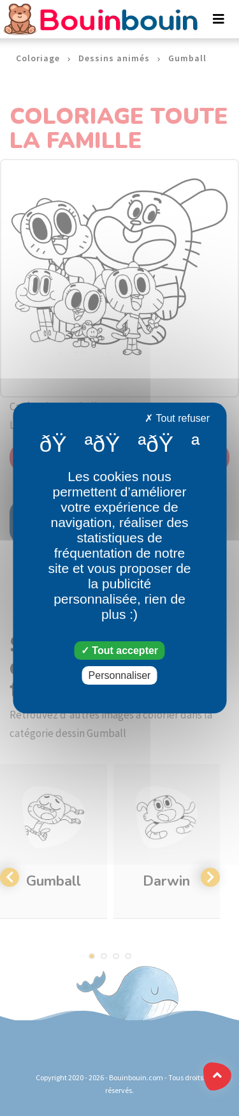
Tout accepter (119, 650)
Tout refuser (177, 418)
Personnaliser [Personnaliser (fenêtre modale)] (120, 675)
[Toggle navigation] (219, 19)
